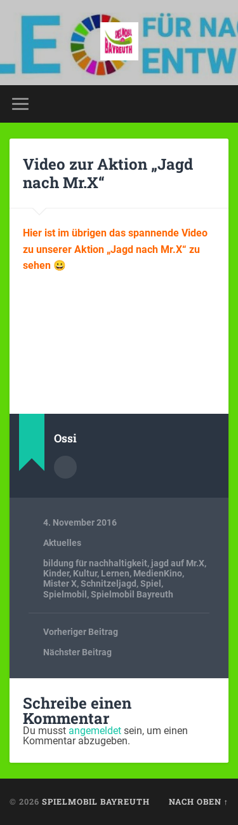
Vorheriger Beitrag (80, 632)
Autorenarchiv (65, 467)
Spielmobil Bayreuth (132, 594)
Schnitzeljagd (108, 583)
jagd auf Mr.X (177, 563)
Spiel (150, 583)
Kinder (56, 573)
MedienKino (157, 573)
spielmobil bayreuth (96, 801)
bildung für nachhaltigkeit (95, 563)
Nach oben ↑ (198, 801)
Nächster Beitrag (77, 652)
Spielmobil (65, 594)
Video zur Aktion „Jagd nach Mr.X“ (108, 173)
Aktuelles (62, 543)
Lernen (115, 573)
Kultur (85, 573)
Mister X (60, 583)
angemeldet (95, 731)
